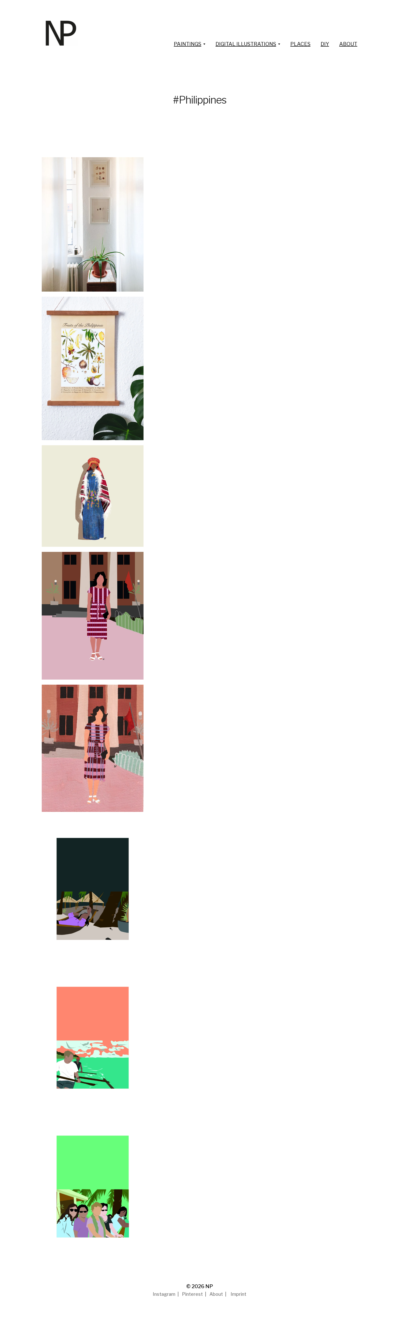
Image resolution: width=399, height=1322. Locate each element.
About (216, 1294)
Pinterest (192, 1294)
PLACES (300, 44)
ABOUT (348, 44)
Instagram (164, 1294)
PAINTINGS (187, 44)
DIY (325, 44)
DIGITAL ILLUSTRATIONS (246, 44)
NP (209, 1286)
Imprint (238, 1294)
